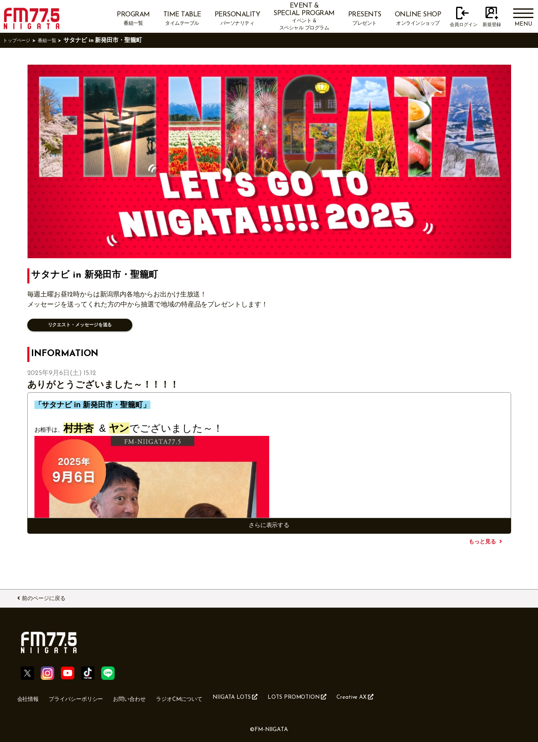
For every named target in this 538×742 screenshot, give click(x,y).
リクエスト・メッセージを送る (86, 325)
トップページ (20, 40)
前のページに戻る (53, 596)
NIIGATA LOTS (276, 696)
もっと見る (482, 541)
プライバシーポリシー (87, 696)
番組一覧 (57, 40)
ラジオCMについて (210, 696)
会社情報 (30, 696)
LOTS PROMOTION (348, 696)
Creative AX (416, 696)
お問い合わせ (151, 696)
